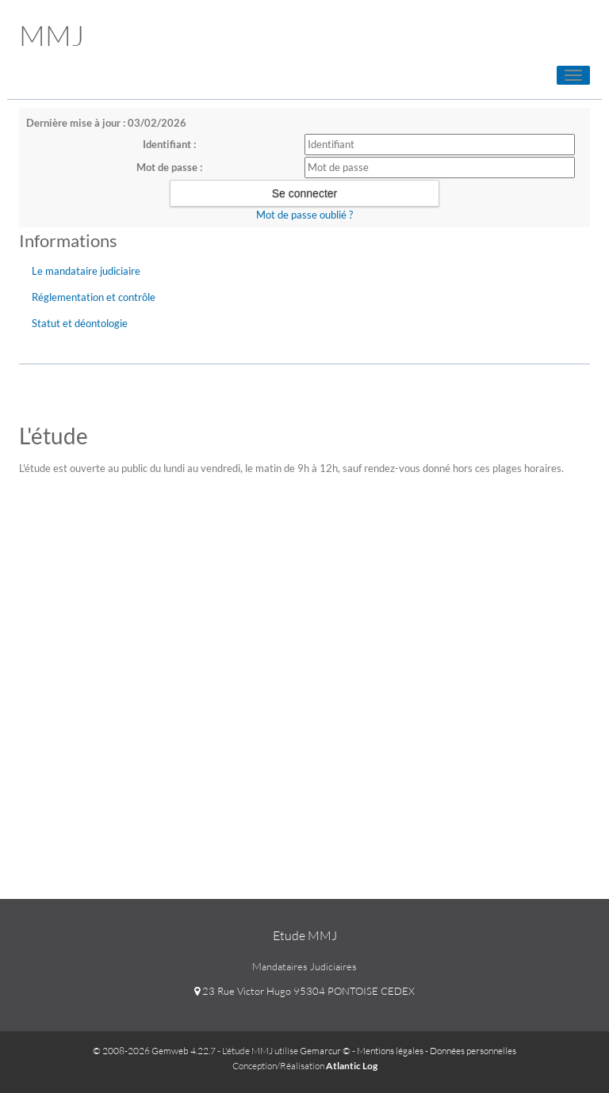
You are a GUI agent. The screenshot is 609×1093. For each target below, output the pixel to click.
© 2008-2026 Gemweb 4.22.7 (154, 1051)
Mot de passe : (169, 167)
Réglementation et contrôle (93, 297)
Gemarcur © (325, 1051)
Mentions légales (390, 1051)
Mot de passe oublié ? (304, 214)
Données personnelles (473, 1051)
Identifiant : (169, 144)
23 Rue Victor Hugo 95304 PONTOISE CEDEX (304, 990)
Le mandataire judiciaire (86, 271)
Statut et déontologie (80, 323)
